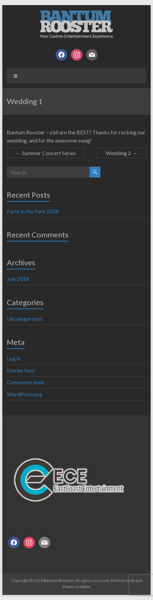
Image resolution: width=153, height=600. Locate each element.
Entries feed (21, 370)
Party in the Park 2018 (33, 211)
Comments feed (25, 382)
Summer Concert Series (46, 153)
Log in (14, 358)
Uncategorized (24, 318)
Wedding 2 (121, 153)
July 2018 (18, 279)
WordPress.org (24, 394)
